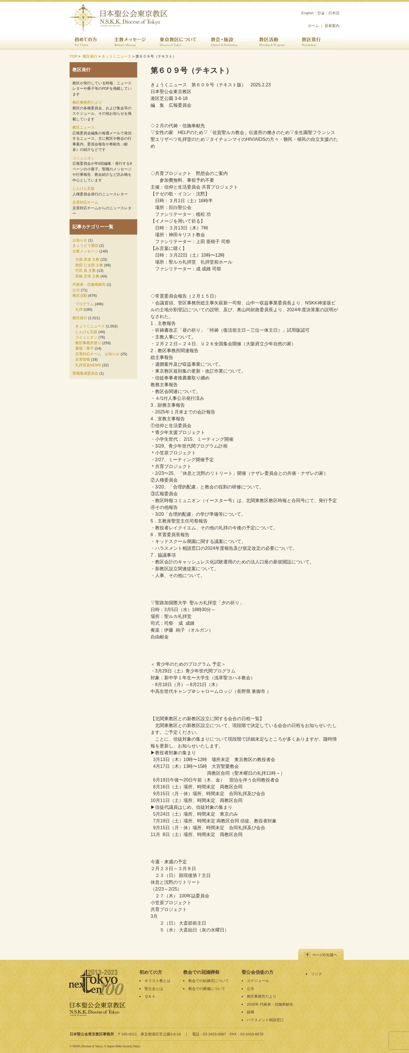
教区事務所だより (87, 102)
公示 (76, 290)
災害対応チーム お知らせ (97, 354)
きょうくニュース (116, 56)
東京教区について (180, 42)
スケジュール (258, 981)
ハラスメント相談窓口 (265, 1020)
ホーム (313, 26)
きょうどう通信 (85, 245)
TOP (73, 56)
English (307, 13)
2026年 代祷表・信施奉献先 (270, 1004)
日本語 (333, 13)
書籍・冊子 (84, 348)
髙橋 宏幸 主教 (87, 276)
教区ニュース (83, 127)
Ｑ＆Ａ (150, 996)
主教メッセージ (132, 42)
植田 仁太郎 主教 (89, 265)
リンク (316, 974)
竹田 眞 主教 (85, 270)
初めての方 (89, 42)
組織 (250, 1012)
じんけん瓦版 (83, 188)
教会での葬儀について (206, 989)
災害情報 (82, 359)
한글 (321, 13)
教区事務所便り (88, 343)
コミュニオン (83, 158)
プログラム (84, 304)
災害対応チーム (85, 202)
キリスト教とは (157, 981)
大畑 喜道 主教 (87, 259)
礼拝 (79, 309)
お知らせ (79, 240)
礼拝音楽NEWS (88, 365)
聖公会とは (154, 989)
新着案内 (332, 26)
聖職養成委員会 (85, 373)
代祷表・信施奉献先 (89, 284)
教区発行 (318, 42)
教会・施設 (230, 42)
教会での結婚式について (208, 981)
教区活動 (275, 42)
